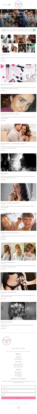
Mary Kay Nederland (6, 88)
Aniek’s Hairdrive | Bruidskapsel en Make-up (13, 147)
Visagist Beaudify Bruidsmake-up (10, 236)
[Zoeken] (9, 4)
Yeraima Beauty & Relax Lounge (10, 117)
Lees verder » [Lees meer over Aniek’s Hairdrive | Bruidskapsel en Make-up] (3, 153)
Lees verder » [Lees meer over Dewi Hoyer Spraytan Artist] (3, 302)
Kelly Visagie (4, 177)
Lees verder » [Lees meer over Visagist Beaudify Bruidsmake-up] (3, 243)
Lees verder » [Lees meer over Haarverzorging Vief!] (3, 332)
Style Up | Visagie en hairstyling (10, 206)
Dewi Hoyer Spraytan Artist (8, 296)
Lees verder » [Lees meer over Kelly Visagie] (3, 183)
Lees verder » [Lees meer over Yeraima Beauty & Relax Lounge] (3, 124)
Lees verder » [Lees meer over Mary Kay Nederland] (3, 94)
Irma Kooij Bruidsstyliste (8, 266)
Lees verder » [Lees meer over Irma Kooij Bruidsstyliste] (3, 272)
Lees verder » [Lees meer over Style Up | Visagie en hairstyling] (3, 213)
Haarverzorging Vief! (7, 325)
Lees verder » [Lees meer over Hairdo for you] (3, 64)
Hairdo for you (5, 58)
